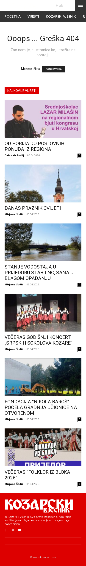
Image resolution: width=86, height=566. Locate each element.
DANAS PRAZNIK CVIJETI (33, 208)
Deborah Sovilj (14, 155)
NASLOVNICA (54, 69)
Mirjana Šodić (14, 214)
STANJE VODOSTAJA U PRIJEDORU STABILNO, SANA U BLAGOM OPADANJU (39, 272)
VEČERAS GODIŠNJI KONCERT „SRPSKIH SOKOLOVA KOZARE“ (38, 340)
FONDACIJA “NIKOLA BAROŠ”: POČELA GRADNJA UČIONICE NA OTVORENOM (41, 407)
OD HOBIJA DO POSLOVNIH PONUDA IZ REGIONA (34, 146)
